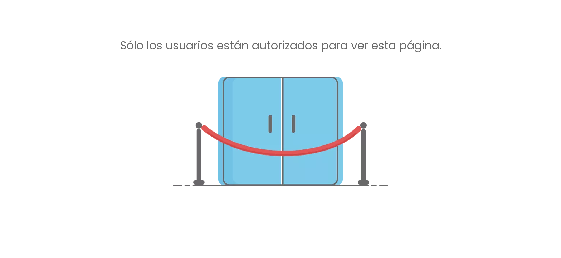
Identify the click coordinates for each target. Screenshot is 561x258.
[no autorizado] (280, 131)
